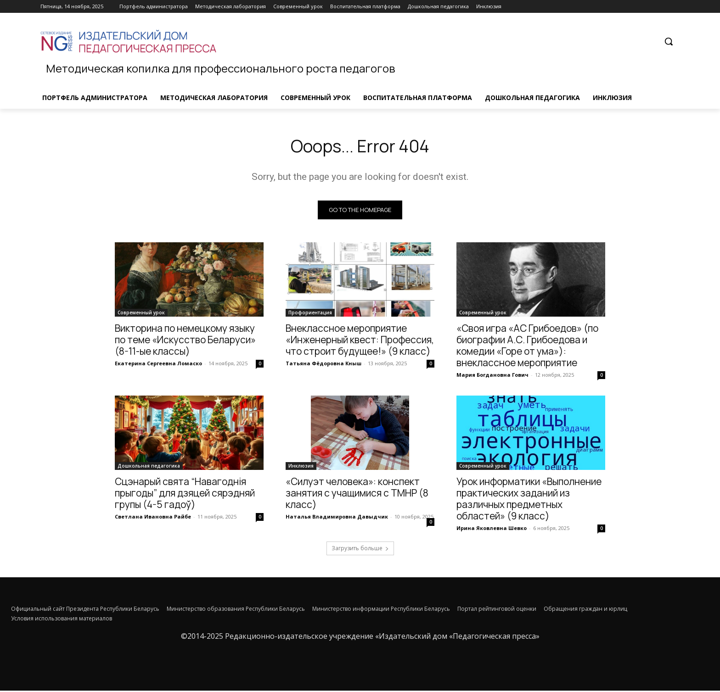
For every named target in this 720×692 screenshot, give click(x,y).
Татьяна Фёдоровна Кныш (323, 364)
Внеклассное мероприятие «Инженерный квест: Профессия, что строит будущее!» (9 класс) (360, 341)
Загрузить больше (360, 549)
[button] (669, 41)
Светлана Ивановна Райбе (153, 517)
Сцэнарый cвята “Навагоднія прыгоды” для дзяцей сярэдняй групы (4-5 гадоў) (185, 494)
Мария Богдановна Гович (492, 376)
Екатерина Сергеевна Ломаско (158, 364)
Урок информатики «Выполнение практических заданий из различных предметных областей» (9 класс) (529, 500)
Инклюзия (301, 467)
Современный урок (141, 314)
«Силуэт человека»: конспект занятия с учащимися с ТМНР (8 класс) (357, 494)
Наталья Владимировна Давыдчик (337, 517)
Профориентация (310, 314)
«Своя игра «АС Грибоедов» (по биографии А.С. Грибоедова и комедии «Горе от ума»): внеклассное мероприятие (527, 346)
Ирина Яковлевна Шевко (491, 529)
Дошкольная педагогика (149, 467)
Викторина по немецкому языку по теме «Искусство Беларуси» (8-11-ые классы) (185, 341)
